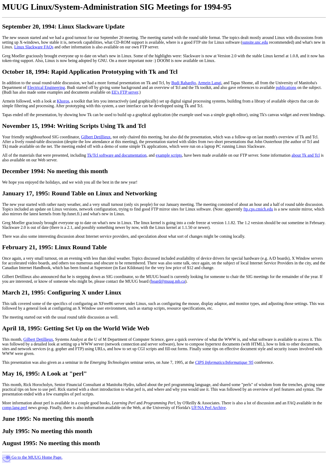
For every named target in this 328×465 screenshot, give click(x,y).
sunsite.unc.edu (255, 42)
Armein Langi (209, 83)
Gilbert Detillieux (96, 137)
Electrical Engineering (46, 87)
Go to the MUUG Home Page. (32, 457)
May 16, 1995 (20, 373)
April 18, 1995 (21, 328)
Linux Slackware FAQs (33, 47)
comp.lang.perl (14, 407)
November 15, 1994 (27, 125)
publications (286, 87)
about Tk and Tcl (306, 155)
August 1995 (18, 443)
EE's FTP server (125, 92)
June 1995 (15, 418)
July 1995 (15, 431)
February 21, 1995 (26, 247)
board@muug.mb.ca (168, 281)
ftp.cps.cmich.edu (258, 209)
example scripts (169, 155)
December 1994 (22, 171)
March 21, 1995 (23, 292)
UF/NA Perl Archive (208, 407)
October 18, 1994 (25, 71)
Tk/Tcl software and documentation (117, 155)
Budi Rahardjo (183, 83)
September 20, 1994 (28, 26)
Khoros (63, 101)
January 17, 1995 (25, 193)
